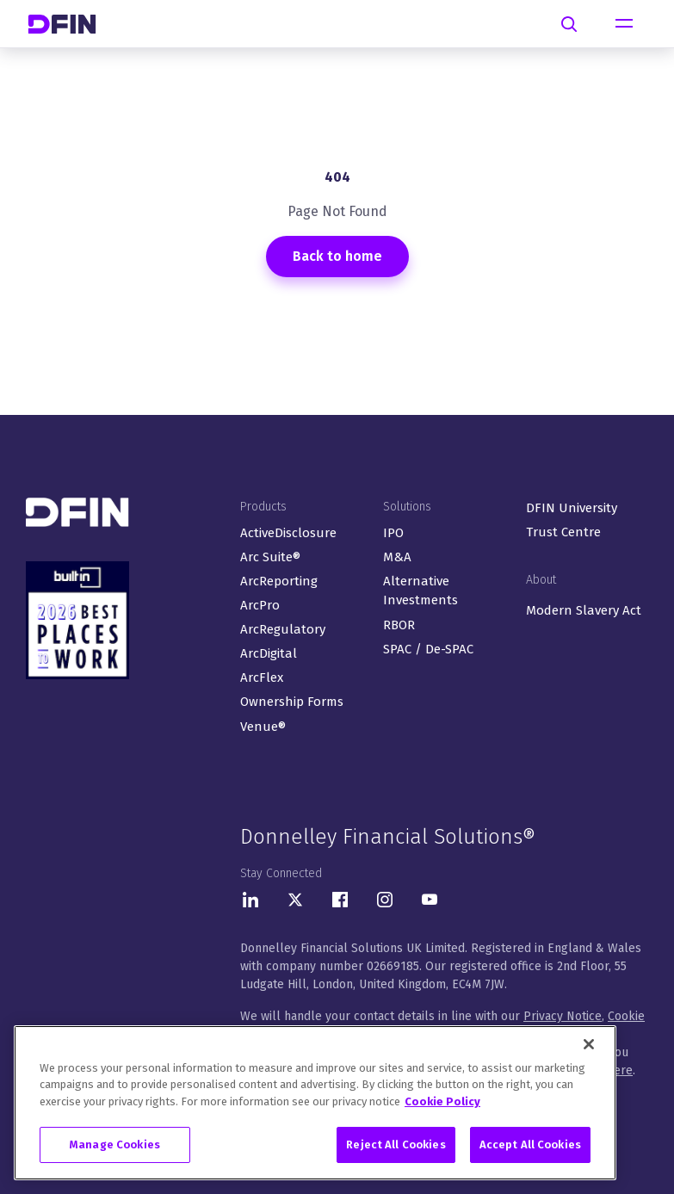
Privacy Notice (562, 1016)
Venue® (263, 726)
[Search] (569, 24)
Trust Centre (563, 532)
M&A (397, 557)
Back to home (337, 256)
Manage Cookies (115, 1147)
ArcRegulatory (282, 629)
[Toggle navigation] (624, 24)
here (620, 1070)
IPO (393, 533)
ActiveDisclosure (288, 533)
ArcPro (260, 605)
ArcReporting (279, 581)
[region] (315, 1105)
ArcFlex (261, 677)
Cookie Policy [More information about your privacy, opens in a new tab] (442, 1104)
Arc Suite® (270, 557)
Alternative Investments (420, 591)
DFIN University (571, 508)
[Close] (589, 1047)
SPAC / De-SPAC (428, 649)
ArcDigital (268, 653)
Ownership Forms (291, 701)
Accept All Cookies (530, 1147)
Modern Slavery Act (583, 610)
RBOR (399, 625)
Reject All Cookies (395, 1147)
